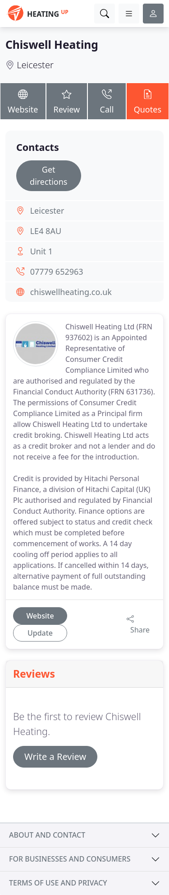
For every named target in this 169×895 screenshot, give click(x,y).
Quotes (147, 100)
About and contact (47, 835)
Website (23, 100)
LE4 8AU (45, 230)
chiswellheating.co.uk (71, 291)
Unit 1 (41, 251)
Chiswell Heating (51, 44)
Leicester (35, 65)
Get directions (48, 175)
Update (40, 633)
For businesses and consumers (69, 859)
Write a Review (55, 756)
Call (106, 100)
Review (67, 100)
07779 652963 (56, 271)
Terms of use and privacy (58, 883)
